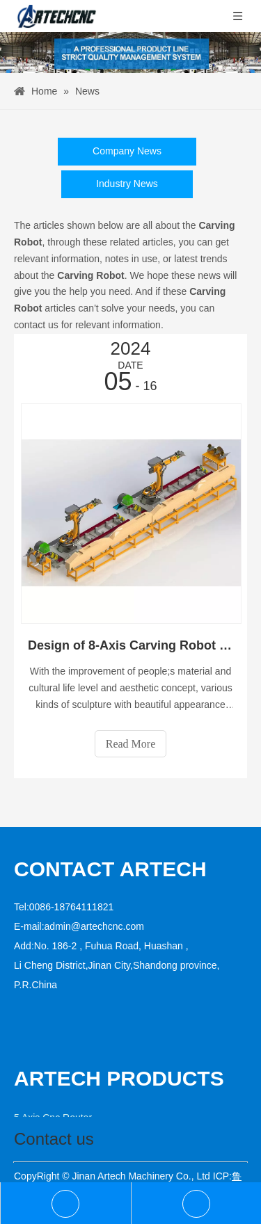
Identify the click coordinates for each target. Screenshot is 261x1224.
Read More (131, 744)
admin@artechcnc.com (94, 926)
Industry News (127, 183)
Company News (127, 150)
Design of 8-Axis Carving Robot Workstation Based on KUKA (130, 645)
